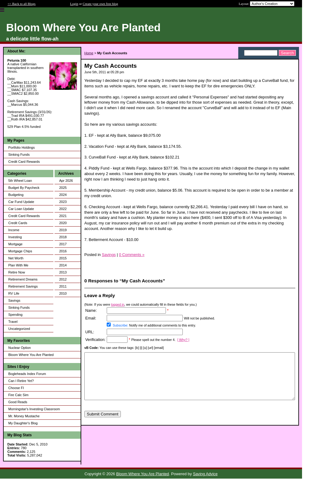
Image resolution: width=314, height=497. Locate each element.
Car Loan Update (21, 209)
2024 (63, 195)
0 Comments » (131, 254)
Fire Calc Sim (18, 395)
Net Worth (15, 258)
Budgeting (16, 195)
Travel (12, 321)
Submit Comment (102, 423)
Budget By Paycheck (24, 187)
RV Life (13, 293)
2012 (63, 279)
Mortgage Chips (20, 251)
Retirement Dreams (22, 279)
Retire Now (16, 272)
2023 (63, 202)
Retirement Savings (23, 286)
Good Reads (17, 402)
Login (74, 4)
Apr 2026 (66, 180)
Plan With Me (18, 265)
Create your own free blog (100, 4)
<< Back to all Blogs (22, 4)
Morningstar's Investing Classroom (34, 409)
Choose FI (16, 388)
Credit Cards (17, 223)
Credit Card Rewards (24, 161)
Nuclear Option (19, 348)
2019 (63, 230)
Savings (14, 300)
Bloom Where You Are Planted (31, 355)
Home (88, 53)
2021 (63, 216)
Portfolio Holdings (21, 147)
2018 (63, 237)
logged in (117, 304)
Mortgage (15, 244)
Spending (15, 314)
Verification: (95, 339)
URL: (89, 332)
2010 (63, 293)
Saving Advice (205, 474)
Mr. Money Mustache (24, 416)
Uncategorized (19, 329)
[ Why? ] (183, 340)
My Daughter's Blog (23, 423)
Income (13, 230)
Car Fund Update (21, 202)
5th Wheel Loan (20, 180)
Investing (15, 237)
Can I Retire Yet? (21, 381)
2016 (63, 251)
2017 (63, 244)
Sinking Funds (19, 154)
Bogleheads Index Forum (27, 374)
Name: (91, 310)
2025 (63, 187)
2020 (63, 223)
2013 (63, 272)
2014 (63, 265)
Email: (90, 318)
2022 (63, 209)
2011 (63, 286)
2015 (63, 258)
